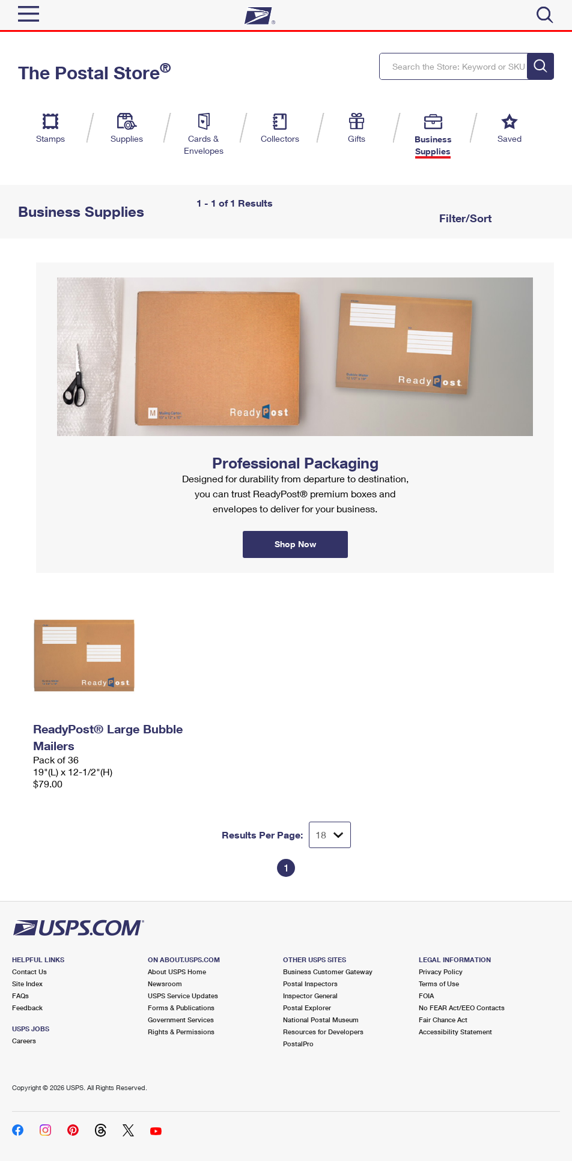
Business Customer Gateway (328, 971)
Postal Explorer (307, 1007)
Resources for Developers (323, 1031)
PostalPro (298, 1043)
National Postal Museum (321, 1019)
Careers (24, 1040)
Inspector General (310, 995)
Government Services (181, 1019)
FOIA (426, 995)
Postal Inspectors (310, 983)
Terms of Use (439, 983)
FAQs (20, 995)
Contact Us (29, 971)
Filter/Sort (463, 218)
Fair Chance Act (443, 1019)
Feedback (27, 1007)
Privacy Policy (441, 971)
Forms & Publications (181, 1007)
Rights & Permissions (181, 1031)
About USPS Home (177, 971)
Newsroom (165, 983)
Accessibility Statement (455, 1031)
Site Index (27, 983)
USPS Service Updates (183, 995)
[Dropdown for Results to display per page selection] (330, 835)
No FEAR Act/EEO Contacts (462, 1007)
